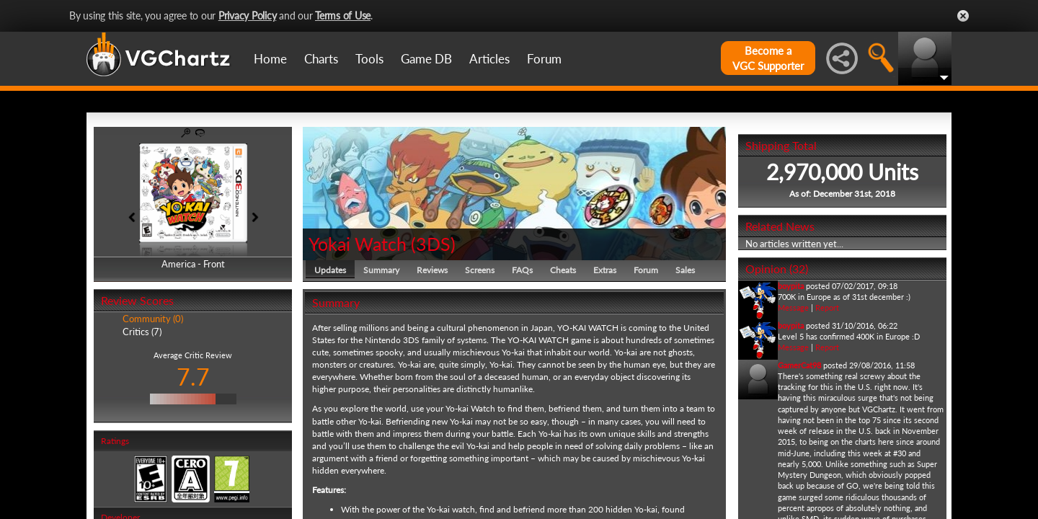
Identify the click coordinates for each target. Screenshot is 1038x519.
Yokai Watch (358, 243)
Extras (604, 270)
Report (827, 307)
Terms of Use (343, 15)
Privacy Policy (247, 15)
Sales (685, 270)
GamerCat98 (799, 365)
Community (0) (153, 318)
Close (963, 16)
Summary (381, 270)
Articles (489, 58)
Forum (544, 58)
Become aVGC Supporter (768, 58)
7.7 (193, 377)
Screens (479, 270)
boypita (791, 285)
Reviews (432, 270)
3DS (433, 243)
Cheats (563, 270)
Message (793, 307)
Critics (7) (142, 331)
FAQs (522, 270)
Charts (321, 58)
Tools (369, 58)
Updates (330, 270)
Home (270, 58)
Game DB (426, 58)
